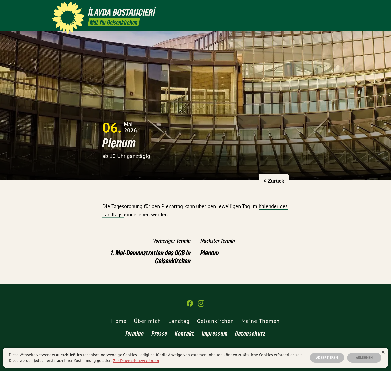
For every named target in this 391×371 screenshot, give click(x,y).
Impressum (215, 333)
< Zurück (273, 180)
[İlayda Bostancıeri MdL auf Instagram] (336, 7)
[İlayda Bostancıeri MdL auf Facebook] (329, 7)
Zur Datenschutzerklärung (136, 360)
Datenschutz (250, 333)
